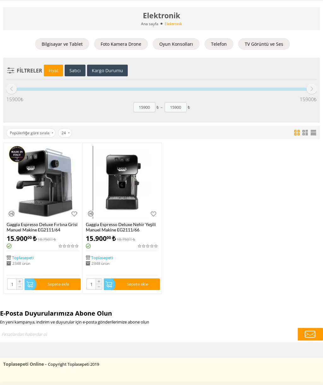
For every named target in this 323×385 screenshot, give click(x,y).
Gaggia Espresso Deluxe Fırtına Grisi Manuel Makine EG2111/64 (42, 227)
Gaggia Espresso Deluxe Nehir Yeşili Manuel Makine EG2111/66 (121, 227)
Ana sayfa (149, 23)
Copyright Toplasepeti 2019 (73, 364)
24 (66, 133)
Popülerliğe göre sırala (31, 133)
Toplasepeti (23, 257)
